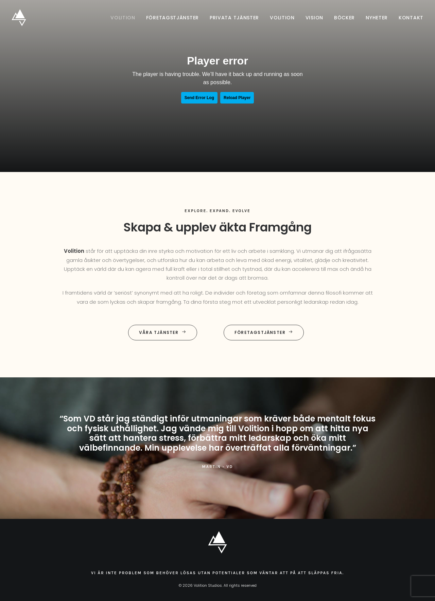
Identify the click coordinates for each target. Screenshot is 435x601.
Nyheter (377, 17)
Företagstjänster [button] (263, 332)
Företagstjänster (172, 17)
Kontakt (411, 17)
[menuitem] (125, 17)
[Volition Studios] (19, 17)
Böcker (344, 17)
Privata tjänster (234, 17)
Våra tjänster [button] (162, 332)
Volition (122, 17)
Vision (314, 17)
